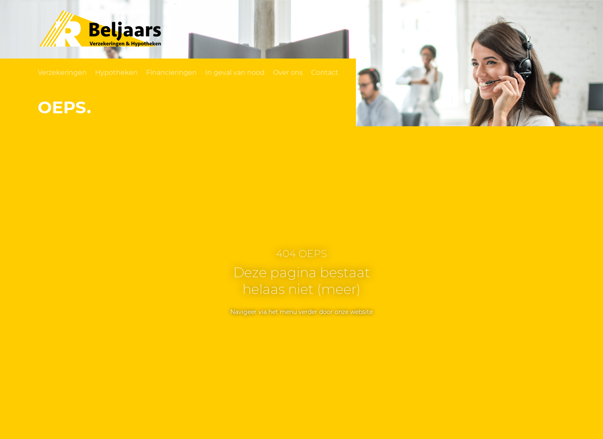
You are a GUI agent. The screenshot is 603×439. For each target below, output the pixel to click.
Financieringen (171, 73)
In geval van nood (235, 73)
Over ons (288, 73)
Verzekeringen (62, 73)
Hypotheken (116, 73)
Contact (324, 73)
